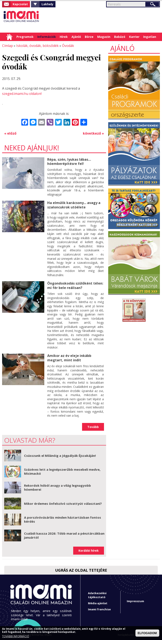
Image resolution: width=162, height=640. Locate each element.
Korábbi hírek (88, 551)
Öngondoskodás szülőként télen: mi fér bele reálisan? (75, 285)
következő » (93, 133)
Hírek (64, 37)
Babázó (119, 37)
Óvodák (68, 45)
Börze (89, 37)
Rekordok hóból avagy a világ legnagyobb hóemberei (57, 487)
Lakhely (47, 4)
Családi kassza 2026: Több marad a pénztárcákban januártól (64, 535)
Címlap (9, 37)
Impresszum (135, 601)
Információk (46, 37)
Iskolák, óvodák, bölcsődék (37, 45)
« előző (10, 133)
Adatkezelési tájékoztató (97, 595)
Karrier (134, 37)
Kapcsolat (20, 4)
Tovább (93, 427)
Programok (25, 37)
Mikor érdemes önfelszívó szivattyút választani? (63, 503)
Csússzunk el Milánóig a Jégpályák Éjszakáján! (60, 455)
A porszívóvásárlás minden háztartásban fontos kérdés (62, 519)
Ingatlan (149, 37)
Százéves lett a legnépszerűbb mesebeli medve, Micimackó (62, 471)
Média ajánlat (97, 603)
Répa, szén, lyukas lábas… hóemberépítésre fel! (69, 161)
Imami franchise (99, 609)
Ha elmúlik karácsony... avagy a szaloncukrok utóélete (73, 204)
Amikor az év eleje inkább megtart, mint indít (69, 357)
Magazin (103, 37)
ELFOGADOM (147, 633)
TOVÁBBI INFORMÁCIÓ (15, 636)
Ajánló (76, 37)
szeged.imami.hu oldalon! (22, 93)
